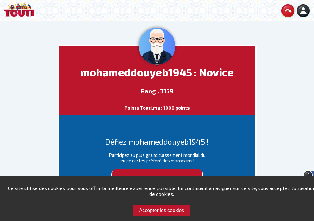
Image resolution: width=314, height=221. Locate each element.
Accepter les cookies (161, 210)
